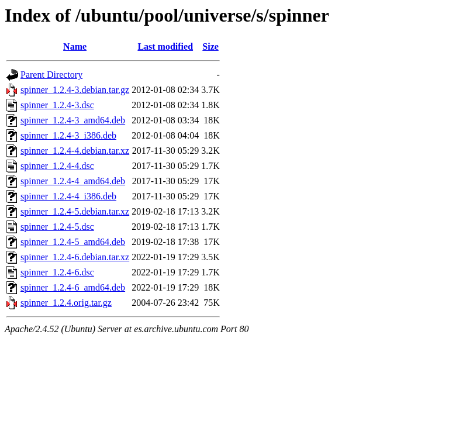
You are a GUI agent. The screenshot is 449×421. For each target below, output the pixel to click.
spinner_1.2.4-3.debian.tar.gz (74, 90)
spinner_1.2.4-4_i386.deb (68, 196)
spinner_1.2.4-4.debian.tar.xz (74, 151)
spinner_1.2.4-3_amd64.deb (72, 120)
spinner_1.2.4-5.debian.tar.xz (74, 211)
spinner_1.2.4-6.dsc (57, 272)
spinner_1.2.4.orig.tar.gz (66, 303)
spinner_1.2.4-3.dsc (57, 105)
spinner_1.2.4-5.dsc (57, 227)
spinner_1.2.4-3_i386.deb (68, 135)
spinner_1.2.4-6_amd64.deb (72, 287)
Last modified (165, 46)
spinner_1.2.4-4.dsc (57, 166)
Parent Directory (51, 75)
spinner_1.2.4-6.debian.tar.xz (74, 257)
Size (210, 46)
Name (75, 46)
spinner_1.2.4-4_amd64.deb (72, 181)
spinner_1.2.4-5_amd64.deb (72, 242)
